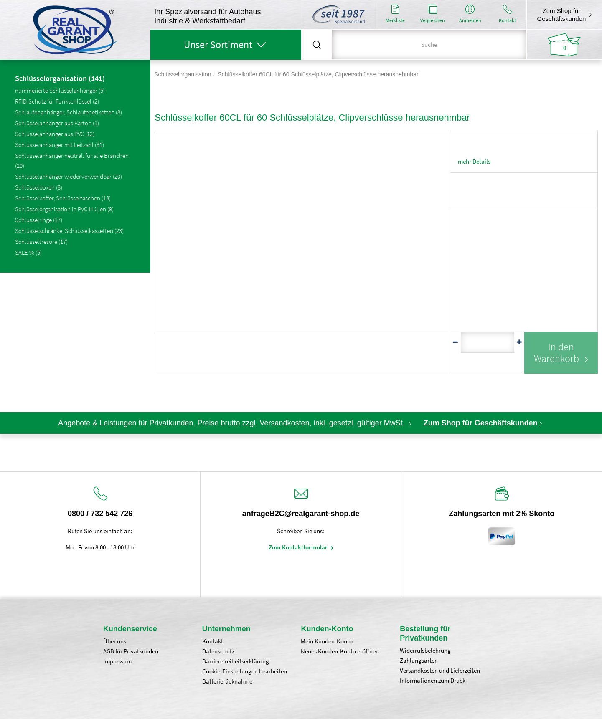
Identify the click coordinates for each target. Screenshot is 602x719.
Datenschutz (218, 651)
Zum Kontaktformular (299, 547)
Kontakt (212, 641)
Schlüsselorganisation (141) (60, 79)
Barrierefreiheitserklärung (235, 661)
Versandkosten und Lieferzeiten (440, 670)
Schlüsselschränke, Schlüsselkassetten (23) (69, 231)
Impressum (117, 661)
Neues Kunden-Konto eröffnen (340, 651)
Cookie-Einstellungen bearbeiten (244, 671)
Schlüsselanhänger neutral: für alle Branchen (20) (72, 161)
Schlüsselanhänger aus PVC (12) (54, 134)
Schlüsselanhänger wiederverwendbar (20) (68, 176)
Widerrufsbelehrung (425, 650)
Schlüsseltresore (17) (41, 242)
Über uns (114, 641)
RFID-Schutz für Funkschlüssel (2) (57, 101)
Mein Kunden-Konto (327, 641)
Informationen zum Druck (432, 680)
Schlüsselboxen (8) (38, 187)
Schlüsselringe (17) (38, 220)
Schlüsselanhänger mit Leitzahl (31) (59, 145)
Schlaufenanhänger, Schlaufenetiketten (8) (68, 112)
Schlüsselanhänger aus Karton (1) (57, 123)
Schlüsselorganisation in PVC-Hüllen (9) (64, 209)
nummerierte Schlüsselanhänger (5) (60, 90)
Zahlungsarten (419, 660)
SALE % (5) (28, 252)
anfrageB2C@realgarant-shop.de (301, 513)
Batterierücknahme (227, 681)
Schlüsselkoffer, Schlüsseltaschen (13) (63, 198)
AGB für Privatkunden (130, 651)
